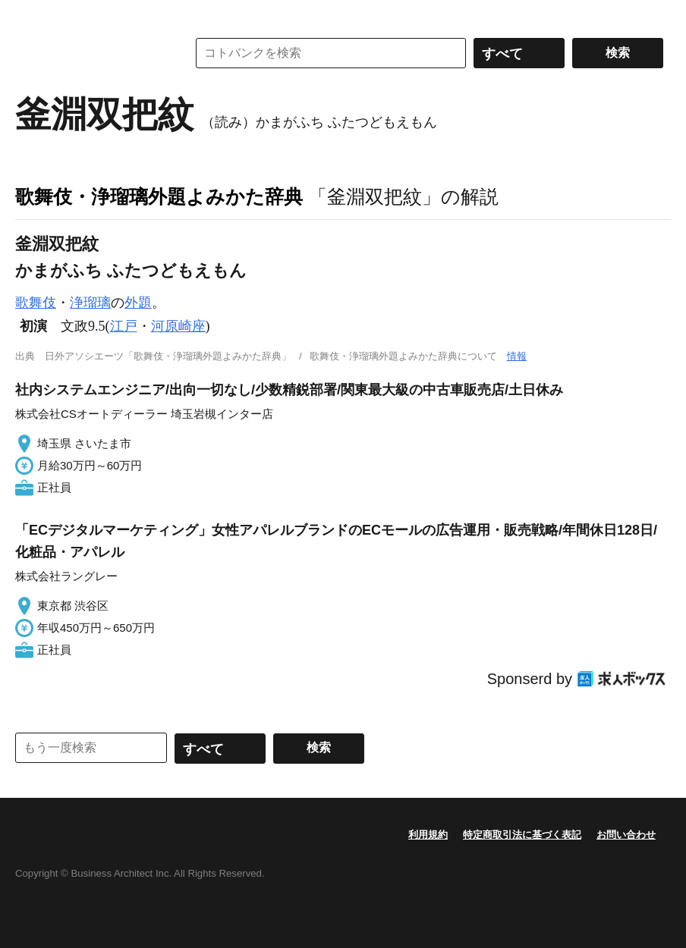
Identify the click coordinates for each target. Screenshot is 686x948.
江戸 (123, 326)
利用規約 (428, 834)
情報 (517, 356)
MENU (30, 15)
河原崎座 (178, 326)
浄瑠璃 (90, 302)
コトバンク (90, 53)
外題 (138, 302)
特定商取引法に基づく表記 (522, 834)
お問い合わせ (626, 834)
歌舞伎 (35, 302)
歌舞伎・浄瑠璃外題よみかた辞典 (159, 196)
